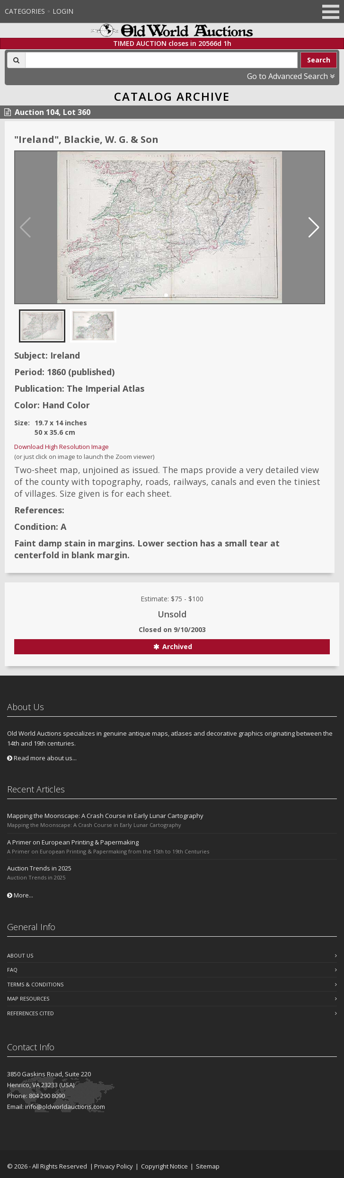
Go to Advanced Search (291, 76)
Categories (25, 11)
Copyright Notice (164, 1166)
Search (318, 59)
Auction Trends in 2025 (39, 868)
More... (20, 895)
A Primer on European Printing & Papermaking (73, 842)
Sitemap (208, 1166)
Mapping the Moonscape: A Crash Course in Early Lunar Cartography (105, 815)
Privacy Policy (113, 1166)
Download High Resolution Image (61, 446)
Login (63, 11)
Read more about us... (42, 758)
